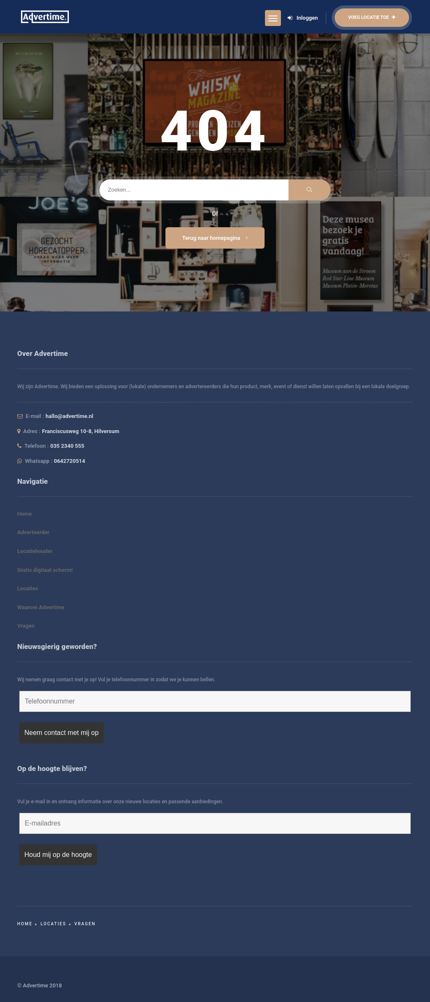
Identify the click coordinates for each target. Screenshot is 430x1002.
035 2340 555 (67, 446)
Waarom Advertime (40, 607)
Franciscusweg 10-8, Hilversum (80, 431)
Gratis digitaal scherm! (45, 570)
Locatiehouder (34, 551)
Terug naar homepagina (215, 238)
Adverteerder (33, 532)
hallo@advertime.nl (70, 416)
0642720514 (69, 461)
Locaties (27, 588)
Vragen (26, 626)
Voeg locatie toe (372, 17)
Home (24, 514)
